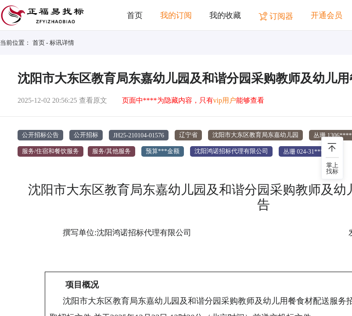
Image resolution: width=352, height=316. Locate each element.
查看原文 (93, 100)
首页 (135, 15)
